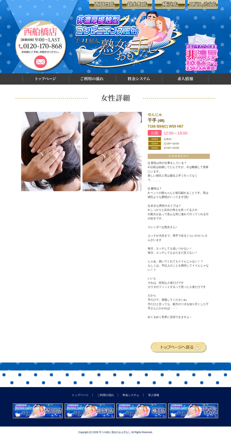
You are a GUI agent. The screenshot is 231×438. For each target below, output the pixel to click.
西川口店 (105, 4)
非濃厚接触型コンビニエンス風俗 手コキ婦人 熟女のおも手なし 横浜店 (141, 411)
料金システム (139, 79)
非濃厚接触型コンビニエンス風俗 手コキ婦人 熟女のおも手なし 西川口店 (38, 411)
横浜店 (171, 4)
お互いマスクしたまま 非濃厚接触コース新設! (201, 52)
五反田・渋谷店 (203, 4)
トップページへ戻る (179, 347)
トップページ (45, 79)
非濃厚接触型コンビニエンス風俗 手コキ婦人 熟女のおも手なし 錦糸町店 (90, 411)
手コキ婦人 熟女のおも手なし (115, 432)
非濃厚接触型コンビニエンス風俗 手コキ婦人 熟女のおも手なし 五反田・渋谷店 (193, 411)
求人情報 (185, 79)
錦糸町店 (138, 4)
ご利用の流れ (92, 79)
